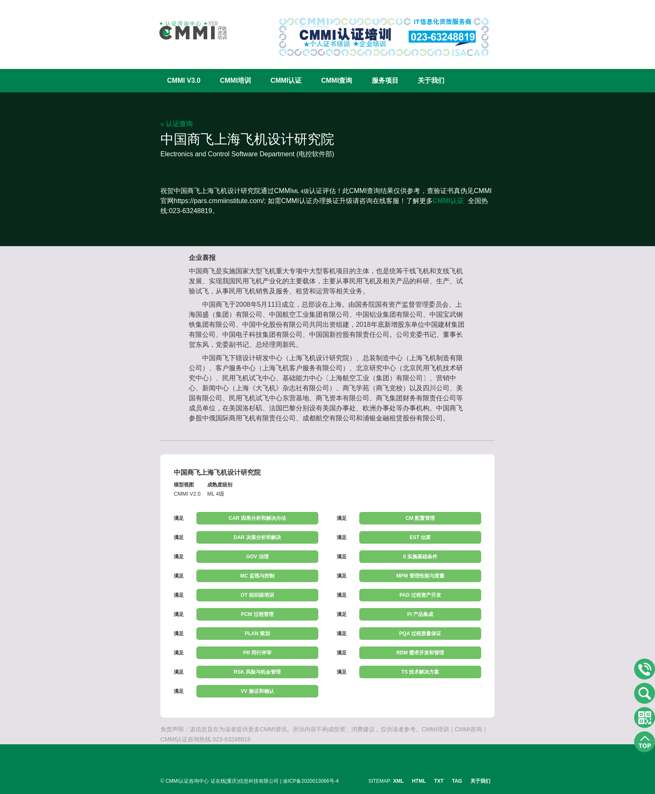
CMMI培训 (235, 80)
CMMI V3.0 (184, 80)
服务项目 (385, 80)
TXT (439, 781)
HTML (419, 781)
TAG (457, 781)
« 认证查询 (176, 123)
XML (398, 781)
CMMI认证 (286, 80)
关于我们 (431, 80)
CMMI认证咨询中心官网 (187, 30)
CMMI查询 (337, 80)
